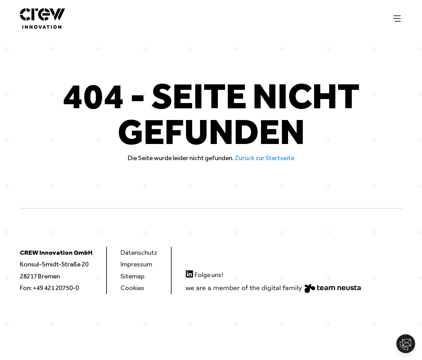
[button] (405, 343)
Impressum (136, 264)
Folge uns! (204, 274)
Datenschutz (139, 252)
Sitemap (133, 276)
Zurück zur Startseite (264, 158)
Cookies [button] (132, 288)
